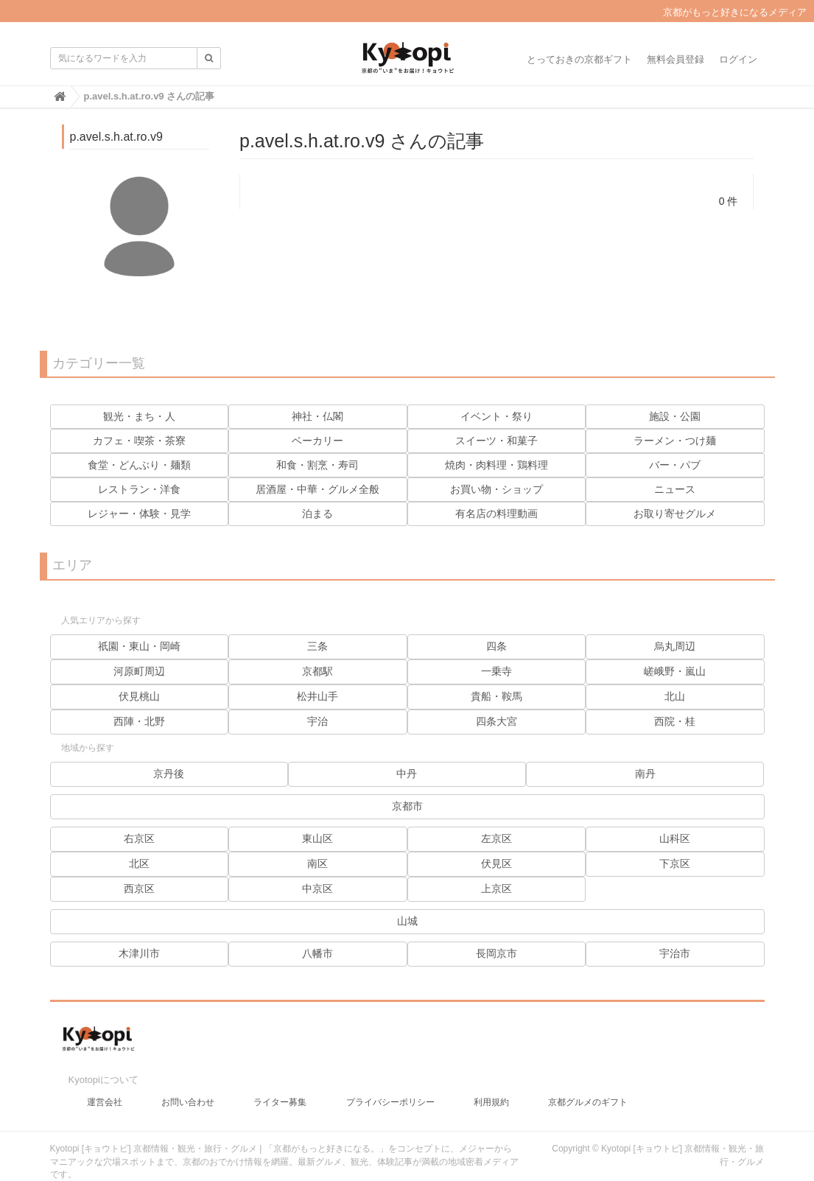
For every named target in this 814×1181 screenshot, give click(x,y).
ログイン (738, 59)
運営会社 (104, 1087)
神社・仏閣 (317, 416)
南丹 (645, 773)
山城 (407, 921)
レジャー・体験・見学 (139, 513)
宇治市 (674, 953)
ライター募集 (279, 1087)
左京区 (496, 838)
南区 (317, 863)
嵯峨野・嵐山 (675, 671)
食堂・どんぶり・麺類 (139, 465)
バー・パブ (675, 465)
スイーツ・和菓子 (496, 440)
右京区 (139, 838)
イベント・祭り (496, 416)
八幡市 (317, 953)
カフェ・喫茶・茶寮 (139, 440)
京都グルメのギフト (588, 1087)
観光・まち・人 (139, 416)
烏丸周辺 (674, 646)
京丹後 (168, 773)
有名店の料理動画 (496, 513)
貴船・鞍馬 (496, 696)
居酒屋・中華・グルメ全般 (317, 489)
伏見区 (496, 863)
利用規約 (491, 1087)
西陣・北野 (139, 721)
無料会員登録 (675, 59)
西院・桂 (674, 721)
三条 (317, 646)
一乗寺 (496, 671)
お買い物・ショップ (496, 489)
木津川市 (139, 953)
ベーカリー (317, 440)
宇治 (317, 721)
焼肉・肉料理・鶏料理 (496, 465)
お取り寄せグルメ (675, 513)
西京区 (139, 888)
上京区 (496, 888)
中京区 (317, 888)
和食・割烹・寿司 (317, 465)
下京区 (674, 863)
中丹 (406, 773)
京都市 (407, 806)
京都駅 (317, 671)
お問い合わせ (187, 1087)
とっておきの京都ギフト (579, 59)
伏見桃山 (139, 696)
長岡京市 (496, 953)
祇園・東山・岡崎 (139, 646)
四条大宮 (496, 721)
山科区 (674, 838)
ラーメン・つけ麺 (675, 440)
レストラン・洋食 (139, 489)
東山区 (317, 838)
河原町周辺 (139, 671)
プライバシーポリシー (390, 1087)
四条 (496, 646)
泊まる (317, 513)
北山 (674, 696)
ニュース (674, 489)
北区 (139, 863)
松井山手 (317, 696)
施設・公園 (675, 416)
